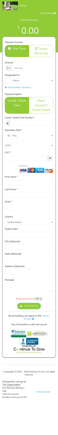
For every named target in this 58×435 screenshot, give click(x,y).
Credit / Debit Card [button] (17, 102)
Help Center (43, 392)
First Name (11, 176)
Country (9, 216)
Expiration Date (14, 130)
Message (9, 279)
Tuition (23, 5)
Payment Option (13, 94)
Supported (23, 166)
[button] (50, 158)
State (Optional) (13, 253)
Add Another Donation (18, 87)
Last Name (11, 189)
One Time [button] (17, 48)
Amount (9, 62)
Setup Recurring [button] (41, 50)
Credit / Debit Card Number (20, 117)
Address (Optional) (15, 266)
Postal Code (12, 229)
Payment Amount (14, 42)
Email (8, 201)
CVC (8, 152)
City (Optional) (12, 241)
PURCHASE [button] (29, 306)
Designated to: (12, 75)
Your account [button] (48, 13)
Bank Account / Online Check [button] (41, 105)
